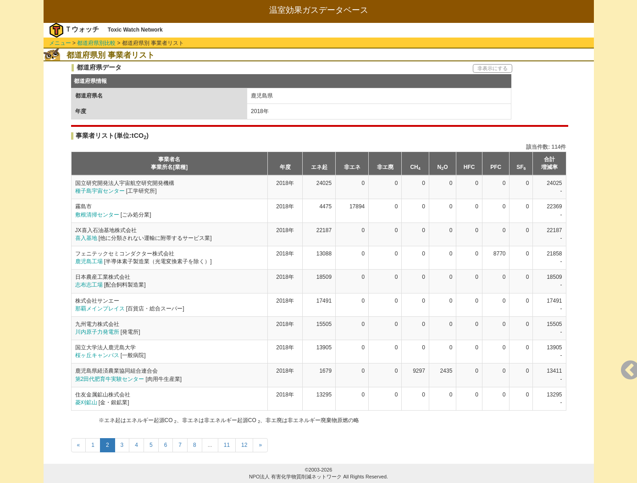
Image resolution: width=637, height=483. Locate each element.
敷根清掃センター (97, 215)
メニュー (60, 43)
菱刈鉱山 (86, 402)
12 (244, 445)
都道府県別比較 (96, 43)
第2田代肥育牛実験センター (109, 379)
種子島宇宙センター (100, 191)
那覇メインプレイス (100, 308)
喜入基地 (86, 238)
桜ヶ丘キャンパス (97, 355)
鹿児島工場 (89, 261)
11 (227, 445)
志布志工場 (89, 285)
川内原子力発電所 (97, 332)
